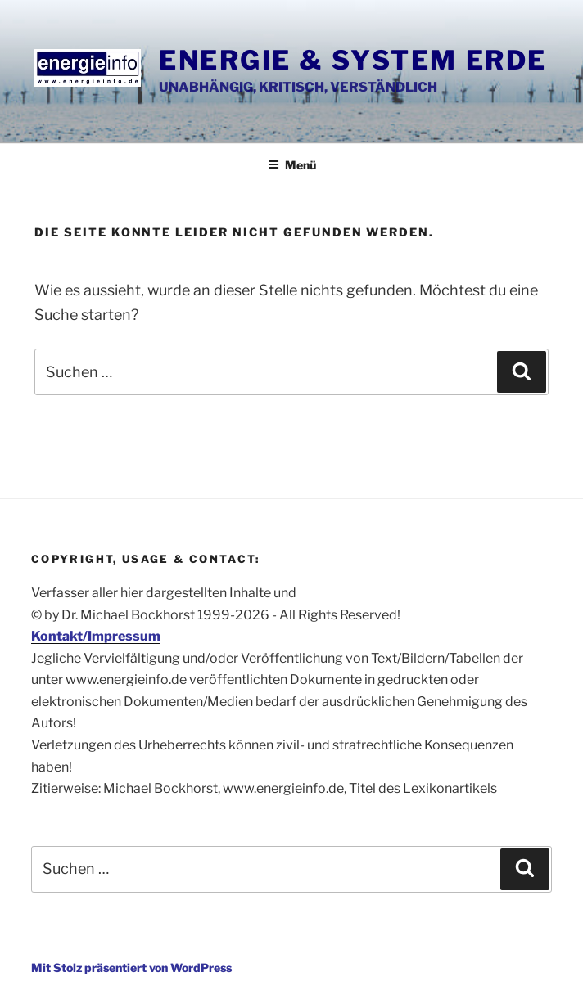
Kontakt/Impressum (95, 636)
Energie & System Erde (353, 60)
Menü (292, 165)
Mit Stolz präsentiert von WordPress (131, 967)
